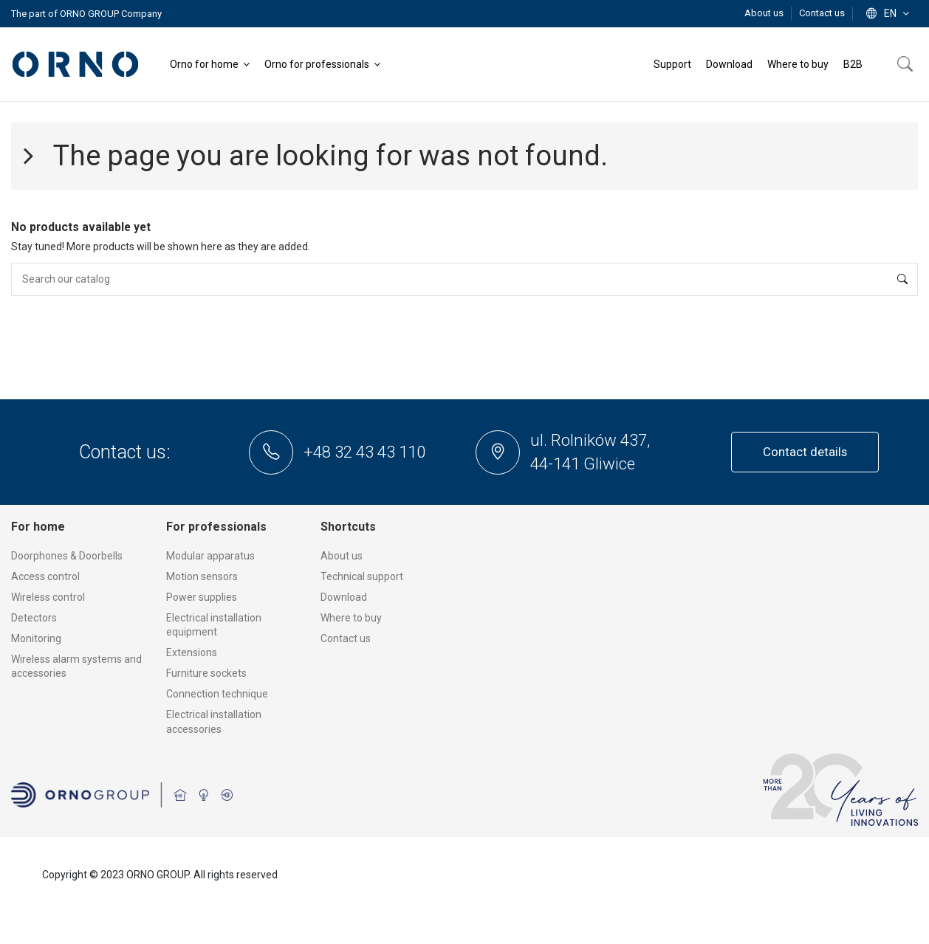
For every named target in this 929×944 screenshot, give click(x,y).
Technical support (361, 576)
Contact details (805, 451)
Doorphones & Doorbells (67, 556)
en (889, 13)
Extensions (191, 652)
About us (765, 12)
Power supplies (201, 597)
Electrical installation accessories (213, 722)
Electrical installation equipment (213, 625)
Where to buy (351, 618)
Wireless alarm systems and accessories (76, 666)
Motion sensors (202, 576)
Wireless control (48, 597)
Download (343, 597)
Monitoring (36, 638)
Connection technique (217, 694)
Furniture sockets (206, 673)
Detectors (34, 618)
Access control (45, 576)
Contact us (822, 12)
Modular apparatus (210, 556)
